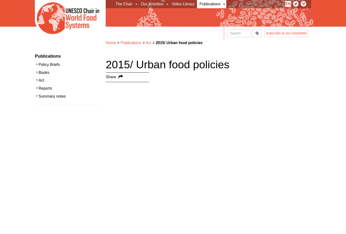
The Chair (124, 4)
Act (41, 80)
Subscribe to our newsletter (286, 33)
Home (111, 43)
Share (111, 77)
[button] (137, 4)
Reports (45, 88)
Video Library (183, 4)
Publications (209, 4)
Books (44, 72)
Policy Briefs (49, 64)
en (288, 4)
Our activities (152, 4)
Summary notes (52, 96)
